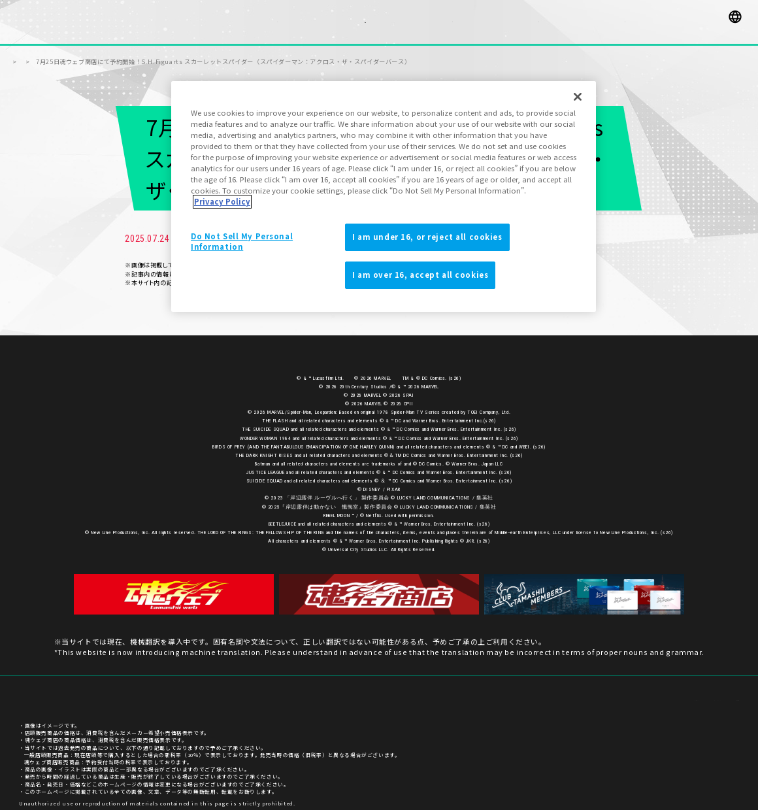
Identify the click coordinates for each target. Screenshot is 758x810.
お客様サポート (604, 693)
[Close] (577, 96)
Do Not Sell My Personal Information (242, 241)
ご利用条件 (725, 693)
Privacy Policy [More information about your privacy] (222, 201)
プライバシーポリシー (668, 693)
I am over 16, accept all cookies (420, 274)
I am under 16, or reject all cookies (427, 236)
